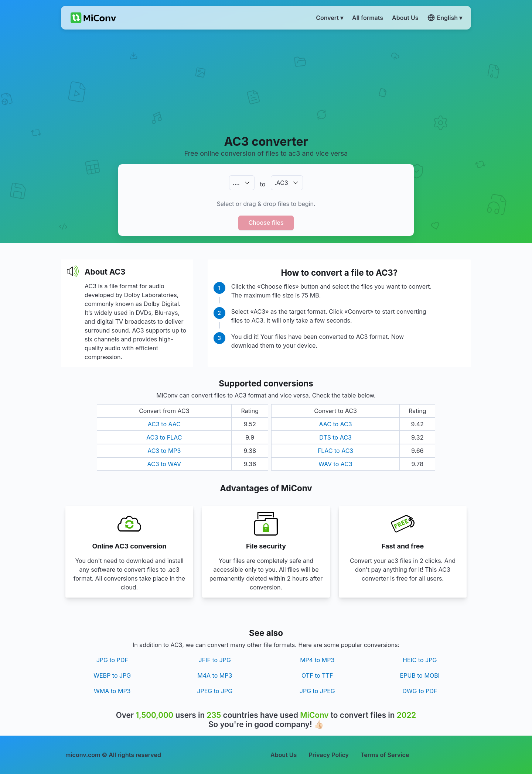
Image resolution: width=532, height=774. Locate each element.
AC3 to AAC (164, 424)
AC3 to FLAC (164, 437)
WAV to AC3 (335, 464)
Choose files (265, 222)
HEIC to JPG (420, 660)
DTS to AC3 (335, 437)
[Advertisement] (266, 81)
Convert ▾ (329, 18)
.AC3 (281, 182)
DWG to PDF (419, 691)
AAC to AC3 (335, 424)
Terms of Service (385, 755)
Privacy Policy (328, 755)
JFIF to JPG (215, 660)
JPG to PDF (112, 660)
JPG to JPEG (317, 691)
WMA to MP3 (112, 691)
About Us (283, 755)
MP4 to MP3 (317, 660)
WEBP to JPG (112, 675)
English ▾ (444, 17)
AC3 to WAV (164, 464)
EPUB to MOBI (420, 675)
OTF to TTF (317, 675)
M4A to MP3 (214, 675)
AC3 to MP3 (164, 450)
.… (236, 182)
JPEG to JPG (214, 691)
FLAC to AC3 (335, 450)
